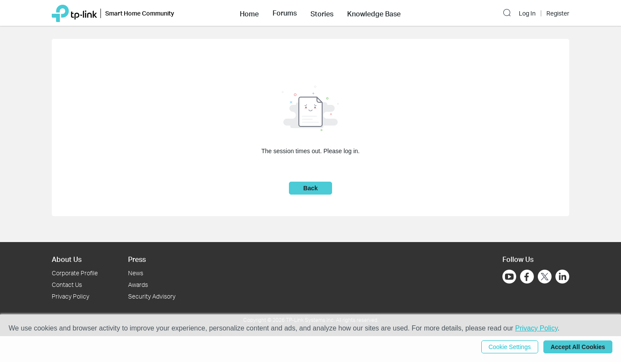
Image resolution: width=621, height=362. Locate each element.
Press (137, 259)
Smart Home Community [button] (139, 13)
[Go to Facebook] (527, 276)
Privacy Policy (70, 296)
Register (557, 13)
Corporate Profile (75, 273)
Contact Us (67, 284)
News (135, 273)
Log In (527, 13)
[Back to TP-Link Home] (74, 12)
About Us (67, 259)
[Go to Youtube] (509, 276)
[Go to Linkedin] (562, 276)
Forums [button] (285, 12)
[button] (249, 13)
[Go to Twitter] (545, 277)
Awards (138, 284)
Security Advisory (152, 296)
